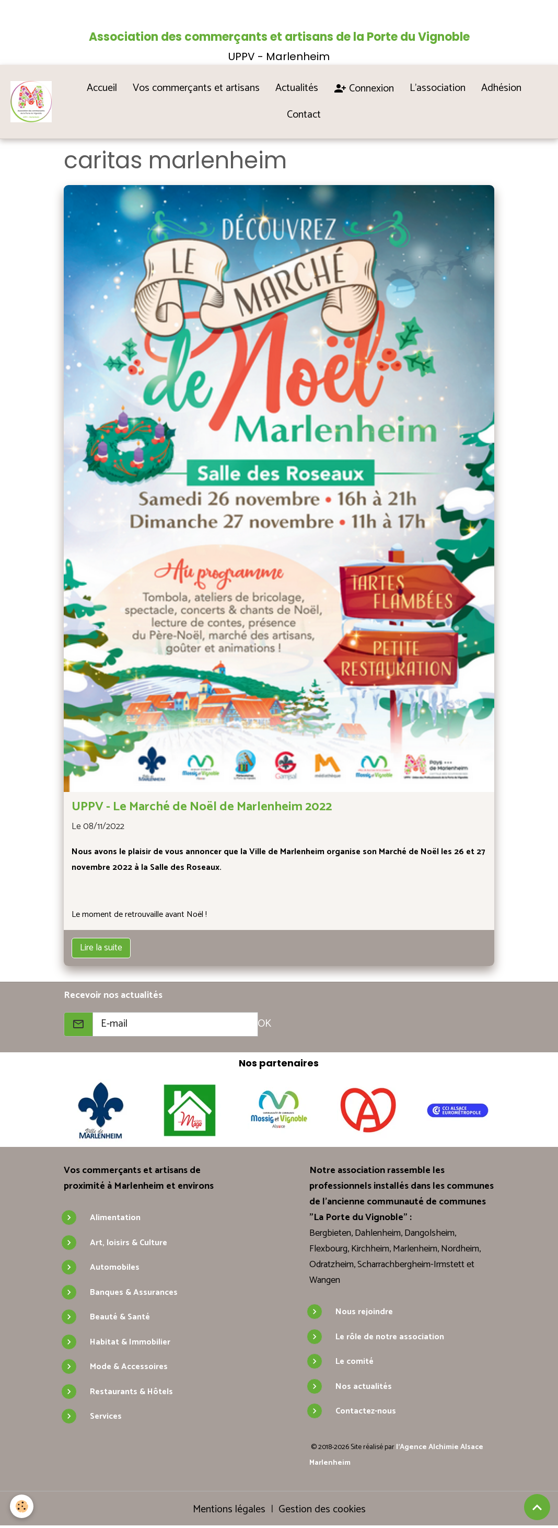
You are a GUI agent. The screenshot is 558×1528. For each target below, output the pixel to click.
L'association (438, 88)
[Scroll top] (537, 1507)
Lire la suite (101, 947)
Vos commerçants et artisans (196, 88)
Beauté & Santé (120, 1317)
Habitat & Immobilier (130, 1342)
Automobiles (115, 1267)
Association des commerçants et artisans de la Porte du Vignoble (279, 37)
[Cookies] (22, 1506)
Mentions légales (229, 1509)
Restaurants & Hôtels (131, 1392)
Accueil (102, 88)
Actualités (296, 88)
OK (264, 1023)
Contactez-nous (365, 1411)
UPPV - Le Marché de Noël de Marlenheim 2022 (202, 807)
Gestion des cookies (322, 1510)
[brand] (33, 101)
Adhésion (501, 88)
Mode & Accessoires (129, 1367)
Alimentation (115, 1218)
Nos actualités (363, 1387)
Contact (304, 114)
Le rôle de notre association (389, 1337)
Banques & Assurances (134, 1292)
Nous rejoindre (364, 1312)
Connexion (364, 88)
